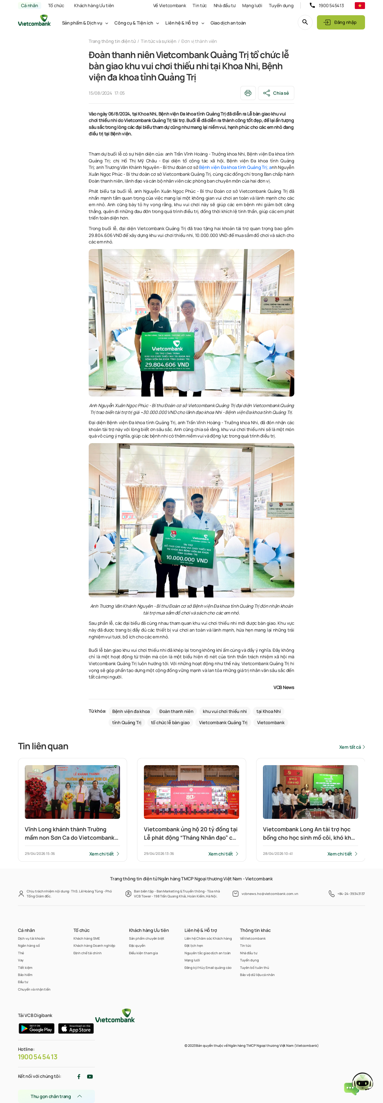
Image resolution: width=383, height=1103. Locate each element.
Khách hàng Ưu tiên (94, 5)
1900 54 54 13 (38, 1056)
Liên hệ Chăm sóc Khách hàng (208, 938)
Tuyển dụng (281, 5)
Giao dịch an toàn (228, 23)
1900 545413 (331, 5)
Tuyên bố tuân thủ (254, 967)
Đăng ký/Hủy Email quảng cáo (208, 967)
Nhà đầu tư (225, 5)
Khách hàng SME (86, 938)
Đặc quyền (137, 945)
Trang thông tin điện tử (112, 41)
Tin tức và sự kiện (158, 41)
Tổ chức (56, 5)
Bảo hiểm (25, 974)
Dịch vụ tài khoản (31, 938)
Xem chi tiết (101, 854)
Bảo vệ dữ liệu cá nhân (257, 974)
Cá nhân (29, 5)
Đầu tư (23, 981)
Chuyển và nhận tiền (34, 989)
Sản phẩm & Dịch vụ (82, 23)
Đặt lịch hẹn (194, 945)
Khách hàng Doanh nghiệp (94, 945)
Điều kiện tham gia (143, 953)
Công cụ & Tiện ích (133, 23)
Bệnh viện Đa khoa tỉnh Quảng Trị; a (235, 167)
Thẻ (21, 953)
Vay (21, 960)
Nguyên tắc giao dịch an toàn (208, 953)
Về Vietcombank (169, 5)
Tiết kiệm (25, 967)
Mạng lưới (252, 5)
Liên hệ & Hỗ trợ (181, 23)
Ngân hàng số (29, 945)
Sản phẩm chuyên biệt (146, 938)
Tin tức (200, 5)
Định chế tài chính (87, 953)
